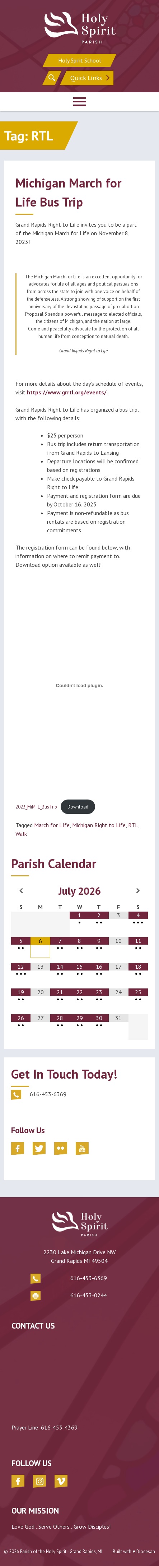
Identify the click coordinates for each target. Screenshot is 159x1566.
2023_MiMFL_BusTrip (36, 807)
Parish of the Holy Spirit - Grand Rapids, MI (61, 1551)
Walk (21, 833)
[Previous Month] (21, 891)
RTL (133, 825)
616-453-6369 (88, 1278)
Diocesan (145, 1551)
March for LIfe (52, 825)
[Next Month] (138, 891)
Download (77, 807)
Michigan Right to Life (99, 825)
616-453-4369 (59, 1427)
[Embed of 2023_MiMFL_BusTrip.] (79, 685)
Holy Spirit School (79, 60)
